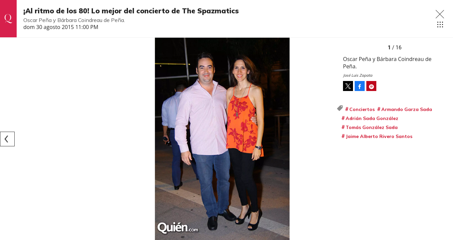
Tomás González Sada (372, 127)
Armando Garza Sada (406, 109)
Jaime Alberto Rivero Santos (379, 136)
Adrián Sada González (372, 118)
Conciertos (362, 109)
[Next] (329, 139)
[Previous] (7, 139)
